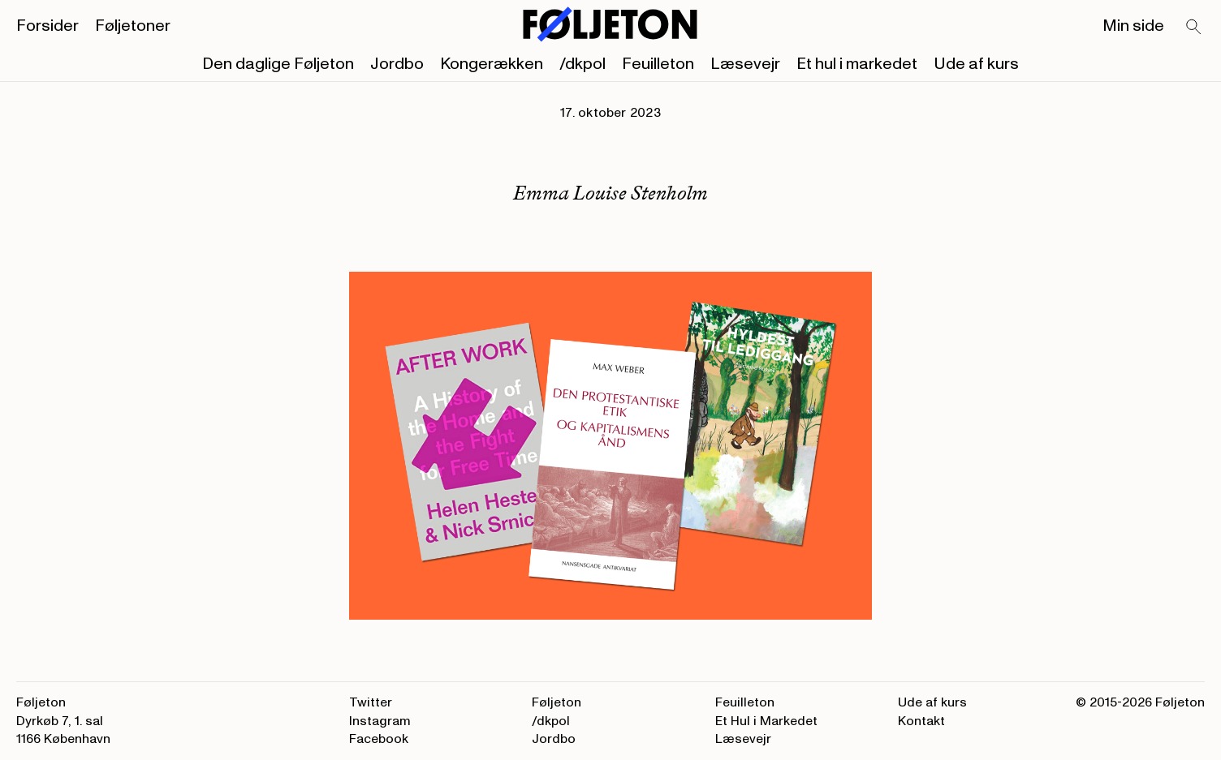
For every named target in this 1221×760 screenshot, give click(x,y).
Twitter (370, 702)
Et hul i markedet (856, 64)
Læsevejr (745, 64)
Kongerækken (491, 64)
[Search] (1194, 27)
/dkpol (582, 64)
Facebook (378, 739)
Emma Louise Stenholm (610, 192)
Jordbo (397, 64)
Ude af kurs (976, 64)
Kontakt (921, 721)
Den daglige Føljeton (278, 64)
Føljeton (556, 702)
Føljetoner (132, 26)
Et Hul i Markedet (766, 721)
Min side (1133, 26)
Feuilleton (658, 64)
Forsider (47, 26)
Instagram (380, 721)
